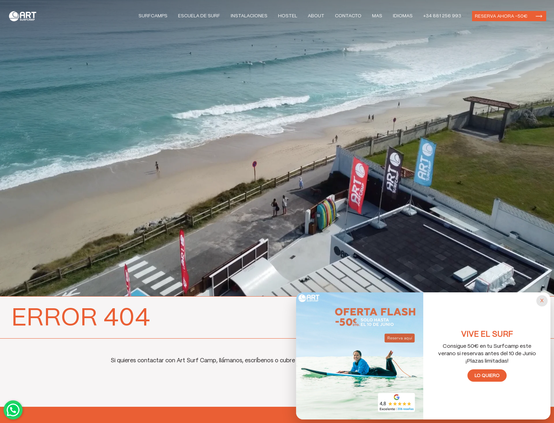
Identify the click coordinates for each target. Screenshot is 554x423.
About (316, 16)
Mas (377, 16)
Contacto (348, 16)
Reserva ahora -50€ (501, 16)
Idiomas (403, 16)
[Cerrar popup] (542, 300)
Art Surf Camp (24, 16)
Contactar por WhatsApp (13, 409)
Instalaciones (249, 16)
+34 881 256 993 (442, 16)
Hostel (287, 16)
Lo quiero (487, 376)
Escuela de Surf (199, 16)
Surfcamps (152, 16)
